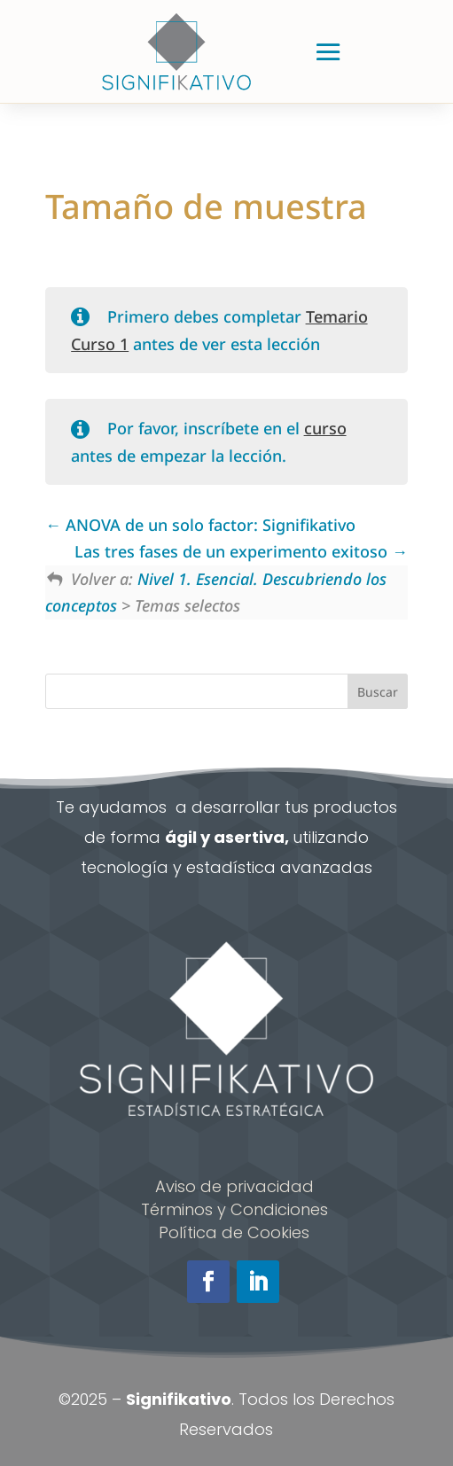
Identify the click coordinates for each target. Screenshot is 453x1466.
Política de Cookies (234, 1232)
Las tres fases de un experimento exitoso (241, 551)
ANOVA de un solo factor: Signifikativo (200, 524)
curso (325, 428)
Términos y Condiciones (234, 1209)
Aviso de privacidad (234, 1186)
